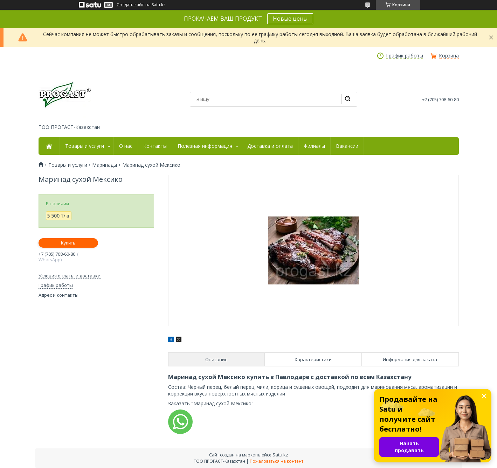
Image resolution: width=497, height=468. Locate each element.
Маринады (104, 165)
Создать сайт (130, 4)
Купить (68, 243)
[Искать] (347, 99)
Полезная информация (205, 146)
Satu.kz (280, 455)
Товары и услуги (84, 146)
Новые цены (290, 18)
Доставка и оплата (270, 146)
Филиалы (314, 146)
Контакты (155, 146)
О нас (125, 146)
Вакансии (347, 146)
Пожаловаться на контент (276, 461)
